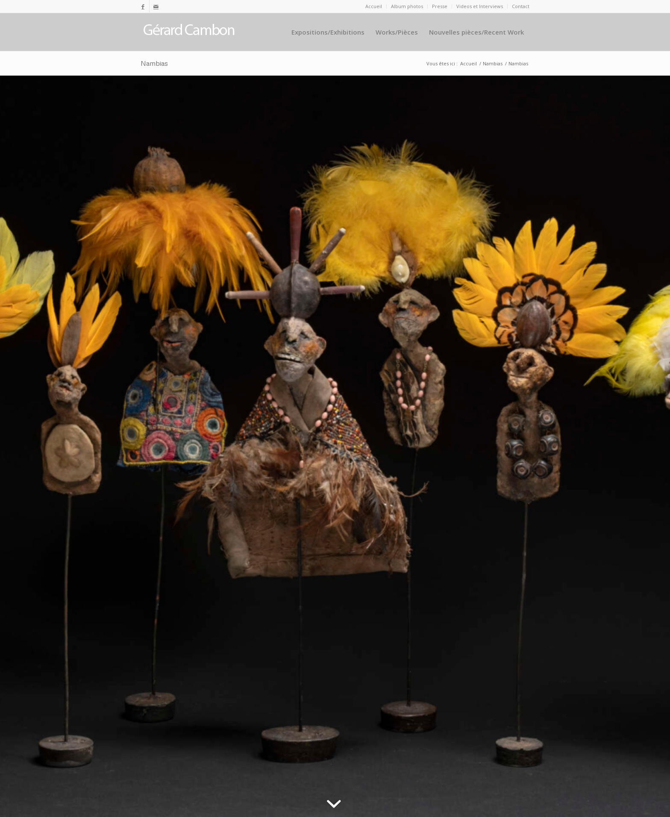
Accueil (373, 6)
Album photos (407, 6)
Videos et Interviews (479, 6)
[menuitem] (374, 6)
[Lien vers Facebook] (143, 6)
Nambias (154, 63)
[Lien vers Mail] (156, 6)
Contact (520, 6)
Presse (439, 6)
